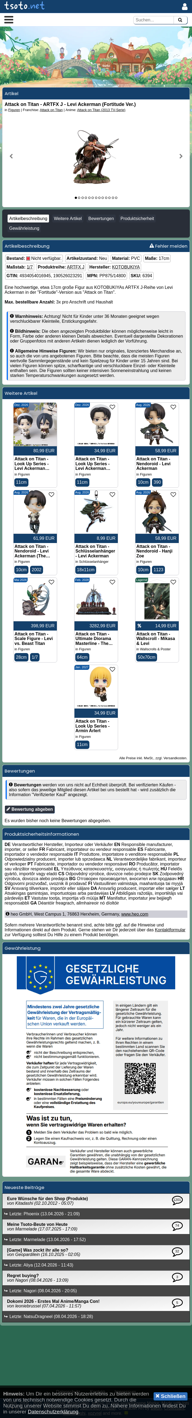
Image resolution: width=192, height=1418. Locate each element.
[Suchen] (180, 20)
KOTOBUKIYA (126, 267)
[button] (8, 19)
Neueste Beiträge (24, 1187)
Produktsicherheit (137, 218)
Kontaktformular (170, 930)
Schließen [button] (170, 1396)
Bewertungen (101, 218)
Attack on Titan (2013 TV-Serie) (101, 110)
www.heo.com (134, 914)
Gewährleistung (24, 228)
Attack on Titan (51, 110)
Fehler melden (168, 246)
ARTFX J (75, 267)
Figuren (14, 110)
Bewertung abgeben (29, 809)
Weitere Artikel (68, 218)
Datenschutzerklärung (53, 1411)
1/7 (30, 267)
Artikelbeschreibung (28, 218)
